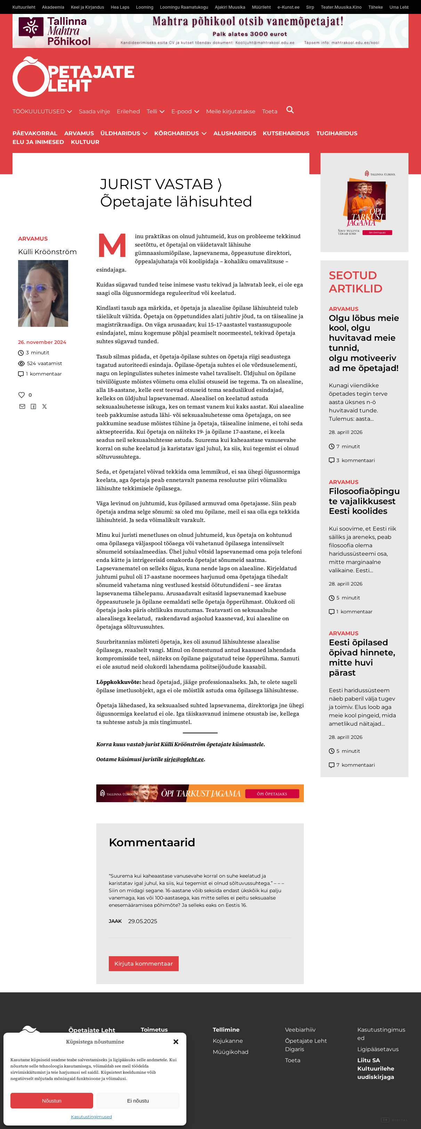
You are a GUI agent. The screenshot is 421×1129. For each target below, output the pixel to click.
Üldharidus (120, 133)
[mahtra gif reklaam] (210, 31)
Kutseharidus (286, 133)
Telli (152, 111)
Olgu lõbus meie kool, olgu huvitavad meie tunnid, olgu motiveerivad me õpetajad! (364, 343)
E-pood (181, 111)
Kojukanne (228, 1041)
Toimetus (154, 1029)
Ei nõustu (138, 1101)
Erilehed (128, 111)
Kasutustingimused (91, 1116)
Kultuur (85, 142)
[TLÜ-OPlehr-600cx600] (364, 202)
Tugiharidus (336, 133)
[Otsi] (290, 110)
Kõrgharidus (176, 133)
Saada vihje (94, 111)
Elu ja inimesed (38, 142)
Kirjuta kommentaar (143, 963)
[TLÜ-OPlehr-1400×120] (200, 793)
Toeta (269, 111)
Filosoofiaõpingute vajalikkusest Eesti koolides (364, 501)
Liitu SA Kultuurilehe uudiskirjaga (375, 1068)
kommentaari (352, 460)
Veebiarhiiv (300, 1029)
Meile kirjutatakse (231, 111)
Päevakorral (35, 133)
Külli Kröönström (47, 252)
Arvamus (33, 238)
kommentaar (40, 374)
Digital (394, 1120)
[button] (175, 1041)
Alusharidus (234, 133)
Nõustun (52, 1101)
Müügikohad (231, 1052)
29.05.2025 (142, 921)
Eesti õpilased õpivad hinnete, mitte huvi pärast (362, 657)
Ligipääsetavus (378, 1049)
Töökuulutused (39, 111)
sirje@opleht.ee (184, 759)
